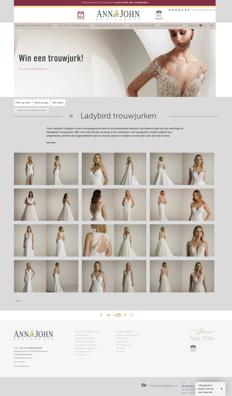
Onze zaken (80, 354)
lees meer (51, 142)
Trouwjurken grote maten (86, 344)
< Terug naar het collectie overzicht (31, 110)
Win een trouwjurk (83, 351)
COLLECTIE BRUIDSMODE (86, 331)
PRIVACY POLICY (19, 362)
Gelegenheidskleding (85, 341)
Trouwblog (121, 348)
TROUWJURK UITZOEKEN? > (116, 2)
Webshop (120, 351)
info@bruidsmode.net (23, 357)
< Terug (17, 300)
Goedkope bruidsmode (85, 348)
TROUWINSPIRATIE (124, 331)
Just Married (121, 338)
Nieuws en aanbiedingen (127, 335)
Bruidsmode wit (82, 335)
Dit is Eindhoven (123, 344)
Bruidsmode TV (123, 341)
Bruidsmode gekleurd (85, 338)
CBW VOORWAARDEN (21, 366)
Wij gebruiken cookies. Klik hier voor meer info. (206, 389)
